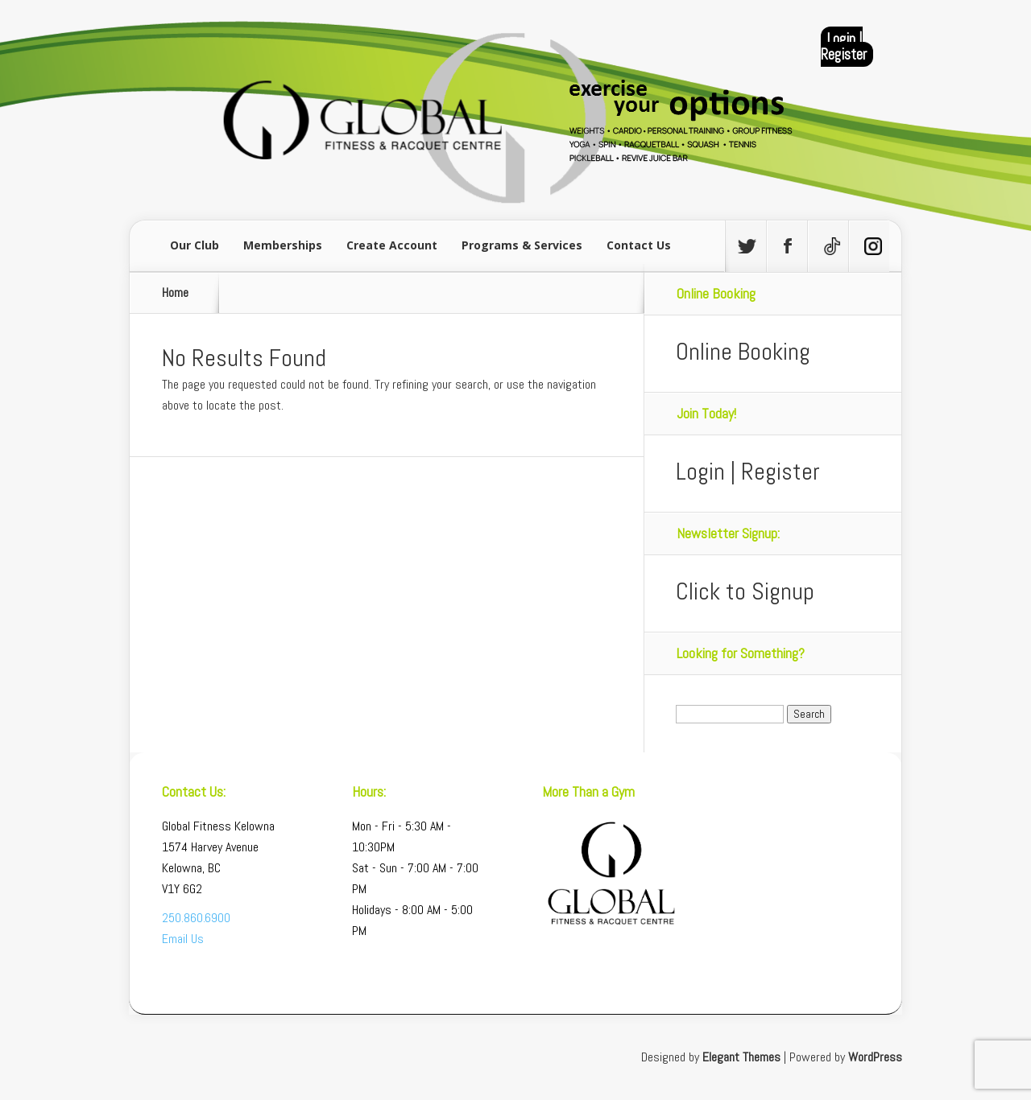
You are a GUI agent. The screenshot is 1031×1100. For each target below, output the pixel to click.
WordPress (875, 1057)
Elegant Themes (741, 1057)
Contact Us (639, 245)
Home (175, 292)
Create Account (391, 245)
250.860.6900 (196, 917)
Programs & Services (522, 245)
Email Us (183, 938)
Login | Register (844, 46)
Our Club (194, 245)
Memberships (282, 245)
